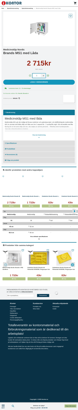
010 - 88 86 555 (43, 408)
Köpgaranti (13, 315)
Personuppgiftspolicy (16, 320)
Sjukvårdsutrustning (13, 8)
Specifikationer (11, 143)
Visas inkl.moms (70, 406)
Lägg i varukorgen (39, 82)
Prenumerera (43, 295)
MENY (3, 406)
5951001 (16, 98)
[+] (48, 75)
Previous (5, 264)
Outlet (54, 309)
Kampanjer (56, 306)
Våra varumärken (15, 309)
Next (72, 264)
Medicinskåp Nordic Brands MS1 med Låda (48, 8)
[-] (30, 75)
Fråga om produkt (12, 160)
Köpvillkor (13, 311)
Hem (3, 8)
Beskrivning (10, 112)
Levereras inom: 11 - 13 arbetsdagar (20, 88)
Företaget (13, 306)
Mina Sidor (36, 309)
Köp (11, 206)
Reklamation (14, 313)
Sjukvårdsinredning (27, 8)
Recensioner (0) (11, 154)
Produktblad (10, 149)
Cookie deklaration (16, 317)
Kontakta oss (37, 306)
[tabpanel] (39, 29)
